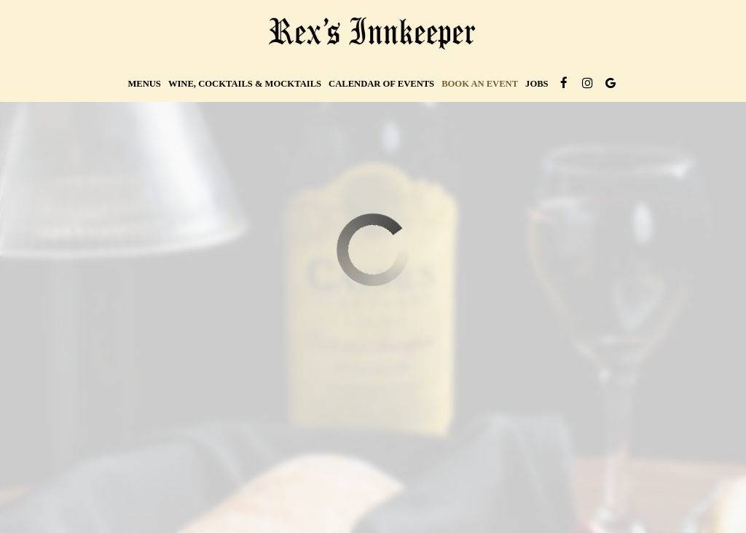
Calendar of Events (381, 84)
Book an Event (479, 84)
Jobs (537, 84)
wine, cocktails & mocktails (244, 84)
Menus (143, 84)
